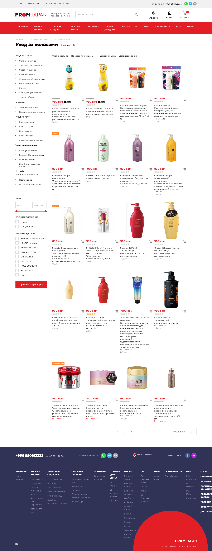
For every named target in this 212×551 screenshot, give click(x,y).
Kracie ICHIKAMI (29, 247)
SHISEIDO (26, 261)
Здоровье (93, 26)
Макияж (20, 102)
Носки (127, 526)
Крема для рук (26, 135)
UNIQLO (126, 26)
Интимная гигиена (77, 488)
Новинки (23, 26)
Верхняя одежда (128, 492)
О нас (19, 4)
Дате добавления (128, 56)
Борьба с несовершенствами (26, 173)
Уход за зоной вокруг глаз (32, 79)
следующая (178, 431)
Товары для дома (110, 28)
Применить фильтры (31, 284)
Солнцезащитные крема (31, 92)
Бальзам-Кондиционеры (31, 155)
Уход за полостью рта (80, 481)
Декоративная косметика (32, 112)
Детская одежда (128, 536)
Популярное (27, 226)
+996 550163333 (173, 3)
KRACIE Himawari (29, 243)
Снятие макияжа (27, 61)
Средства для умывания (31, 65)
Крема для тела (26, 122)
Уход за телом (23, 116)
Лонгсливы (129, 518)
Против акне (25, 180)
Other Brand (27, 257)
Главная (19, 39)
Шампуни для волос (29, 150)
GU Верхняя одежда (145, 498)
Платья (144, 486)
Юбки (143, 491)
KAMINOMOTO (28, 270)
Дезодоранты (26, 131)
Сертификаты (162, 26)
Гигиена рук (77, 501)
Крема (22, 88)
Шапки (127, 522)
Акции (190, 26)
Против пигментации (30, 184)
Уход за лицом (23, 55)
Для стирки (113, 484)
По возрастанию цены (82, 56)
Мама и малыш (38, 28)
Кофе (147, 26)
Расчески (191, 498)
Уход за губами (26, 97)
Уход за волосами (26, 145)
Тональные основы (28, 107)
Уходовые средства (55, 28)
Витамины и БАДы (99, 477)
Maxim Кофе (157, 477)
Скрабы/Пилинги (28, 70)
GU (136, 26)
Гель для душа (26, 126)
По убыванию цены (106, 56)
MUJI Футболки (191, 477)
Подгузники (37, 479)
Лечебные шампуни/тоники (29, 165)
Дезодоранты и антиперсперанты (81, 495)
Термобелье (130, 530)
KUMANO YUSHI (29, 252)
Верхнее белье (128, 477)
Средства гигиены (75, 28)
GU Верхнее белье (145, 479)
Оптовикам (34, 4)
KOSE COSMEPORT (30, 266)
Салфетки (36, 483)
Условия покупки (57, 4)
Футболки (129, 498)
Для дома (115, 500)
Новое (24, 222)
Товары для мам (36, 510)
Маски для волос (27, 159)
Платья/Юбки (128, 508)
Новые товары (19, 477)
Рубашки (128, 502)
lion (23, 275)
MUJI (178, 26)
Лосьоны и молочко (29, 83)
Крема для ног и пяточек (31, 140)
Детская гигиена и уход (36, 490)
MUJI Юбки (189, 492)
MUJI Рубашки (190, 485)
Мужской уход (54, 496)
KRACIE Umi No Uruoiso (32, 238)
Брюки (127, 514)
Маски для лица (27, 74)
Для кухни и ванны (114, 493)
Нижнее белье (128, 485)
